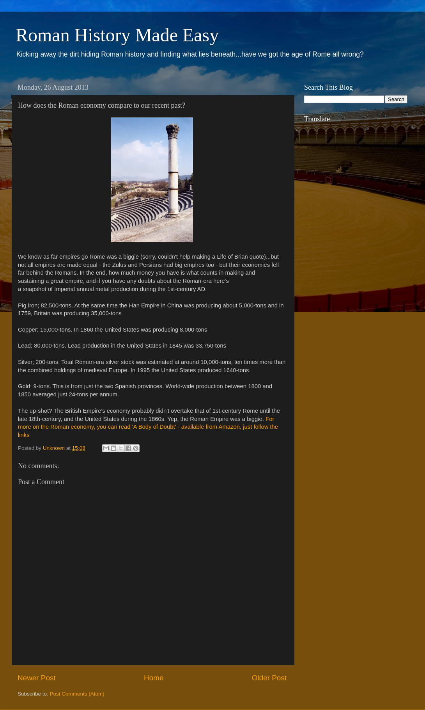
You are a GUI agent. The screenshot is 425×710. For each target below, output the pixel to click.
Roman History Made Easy (117, 35)
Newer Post (37, 678)
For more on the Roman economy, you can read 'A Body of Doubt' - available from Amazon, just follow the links (148, 427)
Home (153, 678)
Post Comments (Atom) (77, 694)
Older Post (269, 678)
